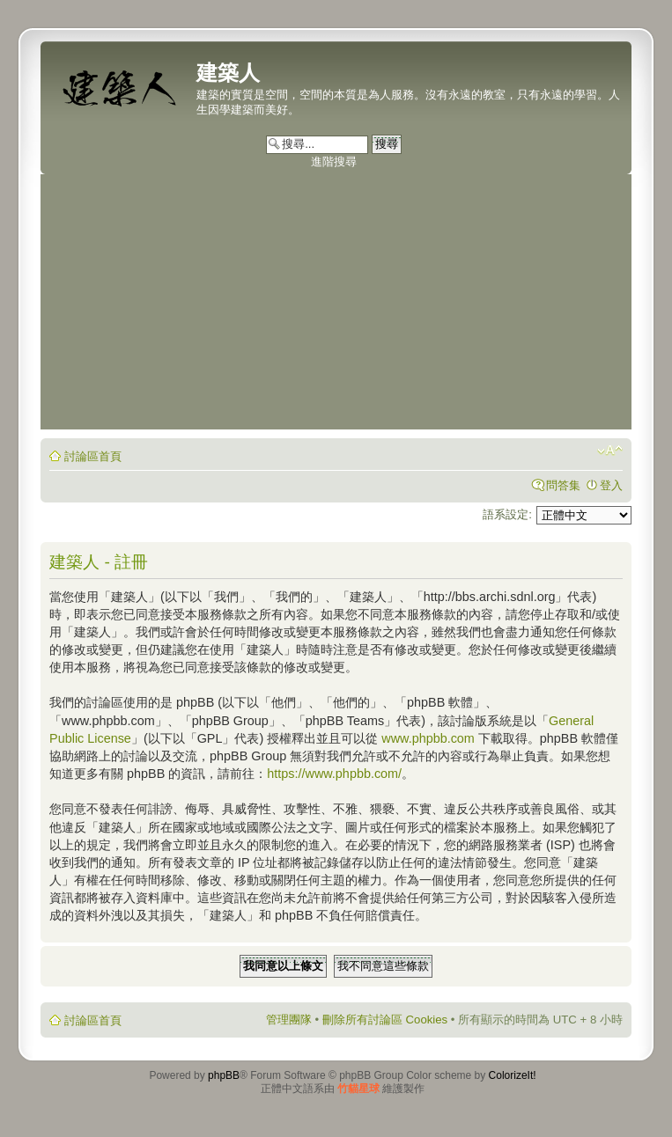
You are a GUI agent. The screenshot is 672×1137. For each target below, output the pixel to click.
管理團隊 (289, 1019)
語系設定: (507, 514)
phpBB (224, 1075)
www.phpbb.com (428, 738)
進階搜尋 (334, 161)
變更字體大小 (610, 450)
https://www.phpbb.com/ (334, 774)
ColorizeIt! (512, 1075)
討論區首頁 (93, 456)
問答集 (563, 485)
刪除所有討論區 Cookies (384, 1019)
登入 (611, 485)
